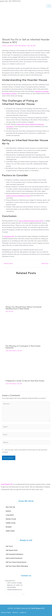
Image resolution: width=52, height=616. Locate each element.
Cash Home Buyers (20, 45)
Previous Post (7, 263)
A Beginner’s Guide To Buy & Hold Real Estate (24, 380)
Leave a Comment (7, 45)
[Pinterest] (24, 594)
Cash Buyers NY (9, 236)
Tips (28, 45)
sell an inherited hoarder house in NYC (31, 221)
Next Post (46, 263)
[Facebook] (7, 594)
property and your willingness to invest (18, 195)
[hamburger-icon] (49, 6)
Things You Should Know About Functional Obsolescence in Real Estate (23, 308)
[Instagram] (18, 594)
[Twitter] (13, 594)
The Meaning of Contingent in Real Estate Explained (22, 347)
